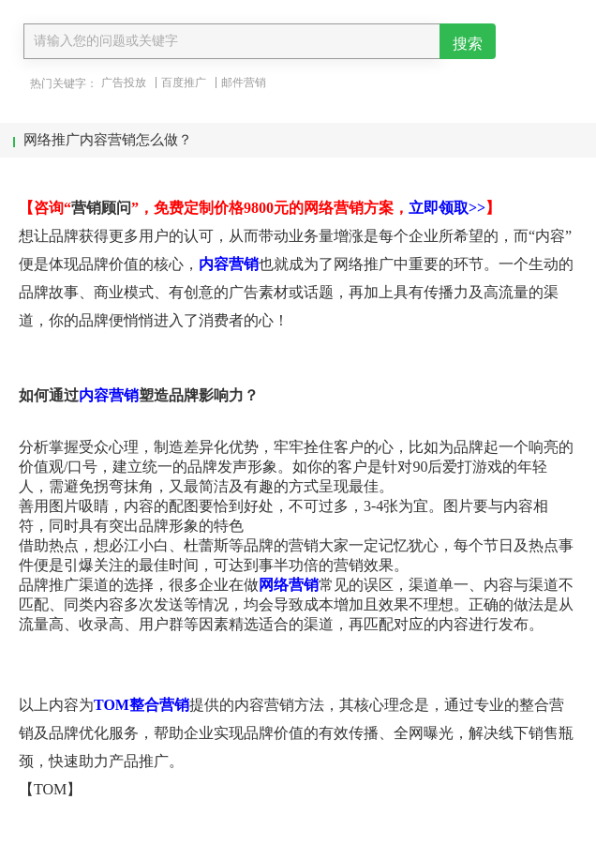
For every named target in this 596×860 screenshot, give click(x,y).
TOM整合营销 (141, 705)
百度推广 (183, 82)
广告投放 (123, 82)
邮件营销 (243, 82)
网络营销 (289, 585)
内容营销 (229, 264)
